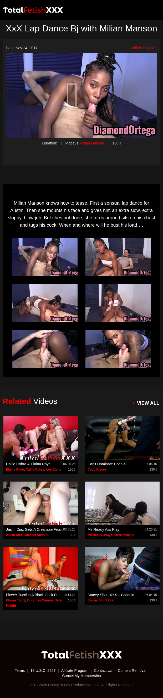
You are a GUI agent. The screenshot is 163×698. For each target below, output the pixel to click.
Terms (20, 670)
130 (116, 143)
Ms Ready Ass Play (103, 529)
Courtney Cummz (40, 600)
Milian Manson (92, 143)
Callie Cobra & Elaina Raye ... (30, 464)
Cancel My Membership (81, 676)
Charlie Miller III (123, 535)
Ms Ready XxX (98, 535)
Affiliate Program (74, 670)
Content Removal (132, 670)
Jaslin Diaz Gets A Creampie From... (35, 529)
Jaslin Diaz (14, 535)
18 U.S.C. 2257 (43, 670)
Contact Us (103, 670)
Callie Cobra (35, 469)
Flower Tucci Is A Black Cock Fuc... (34, 595)
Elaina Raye (15, 469)
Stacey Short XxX (101, 600)
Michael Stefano (36, 535)
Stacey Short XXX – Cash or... (112, 595)
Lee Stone (53, 469)
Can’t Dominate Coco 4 (107, 464)
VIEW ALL (148, 403)
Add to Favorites (141, 48)
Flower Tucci (15, 600)
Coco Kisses (97, 469)
